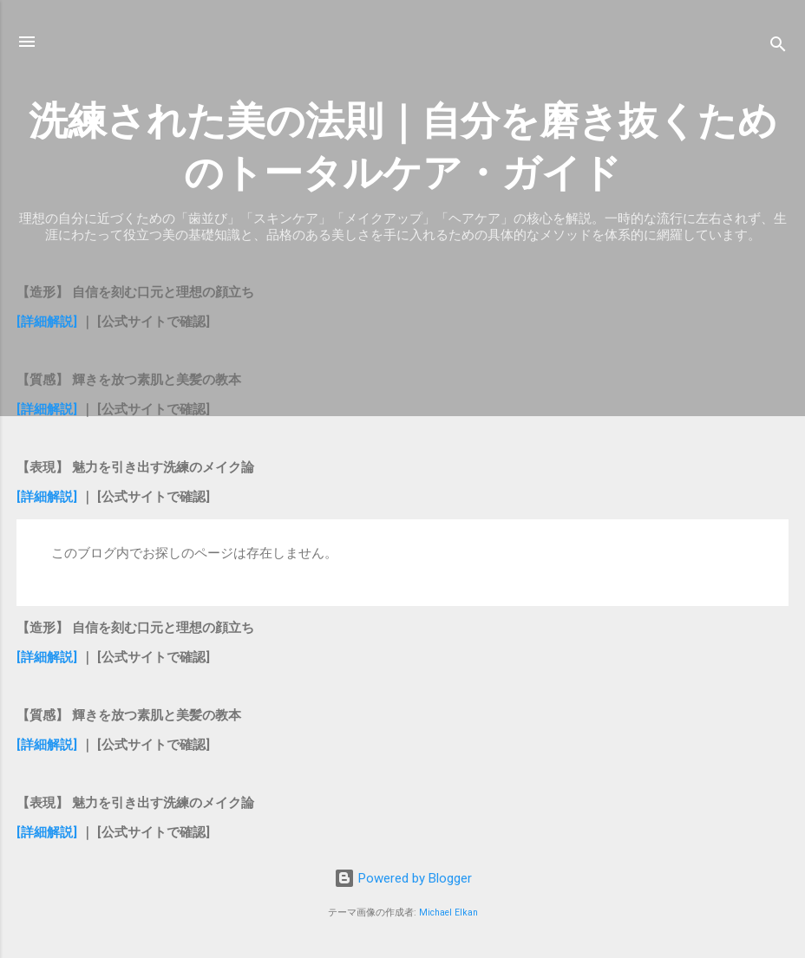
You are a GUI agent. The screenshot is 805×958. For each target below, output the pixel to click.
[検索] (778, 47)
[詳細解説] (48, 321)
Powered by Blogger (403, 878)
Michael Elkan (448, 912)
